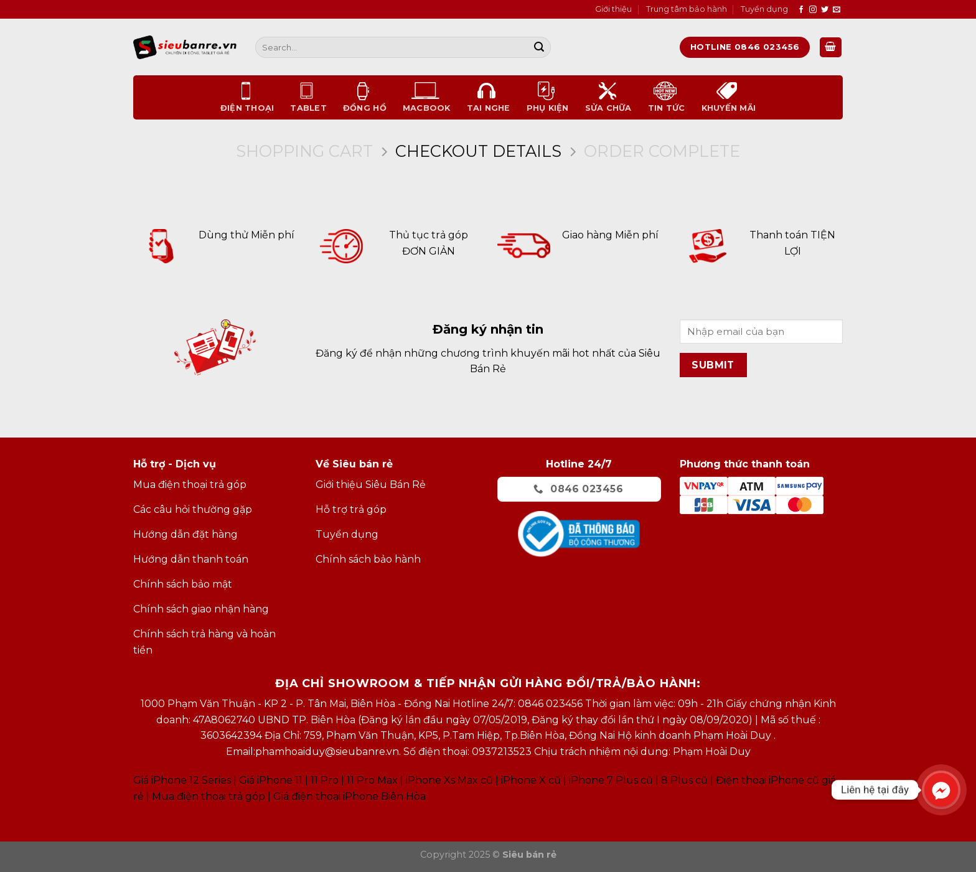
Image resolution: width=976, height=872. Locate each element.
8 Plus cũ (684, 780)
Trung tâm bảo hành (686, 9)
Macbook (427, 97)
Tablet (308, 97)
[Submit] (539, 47)
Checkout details (478, 151)
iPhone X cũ (531, 780)
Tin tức (666, 97)
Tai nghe (488, 97)
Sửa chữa (608, 97)
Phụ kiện (548, 97)
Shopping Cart (304, 151)
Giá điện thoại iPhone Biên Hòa (349, 796)
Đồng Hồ (365, 97)
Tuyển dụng (764, 9)
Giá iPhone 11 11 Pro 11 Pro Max (318, 780)
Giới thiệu (613, 9)
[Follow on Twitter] (824, 10)
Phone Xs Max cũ (450, 780)
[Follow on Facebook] (801, 10)
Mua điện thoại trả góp (208, 796)
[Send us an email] (836, 10)
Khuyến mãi (729, 97)
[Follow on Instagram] (813, 10)
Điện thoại (247, 97)
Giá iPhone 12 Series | (185, 780)
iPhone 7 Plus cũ (611, 780)
